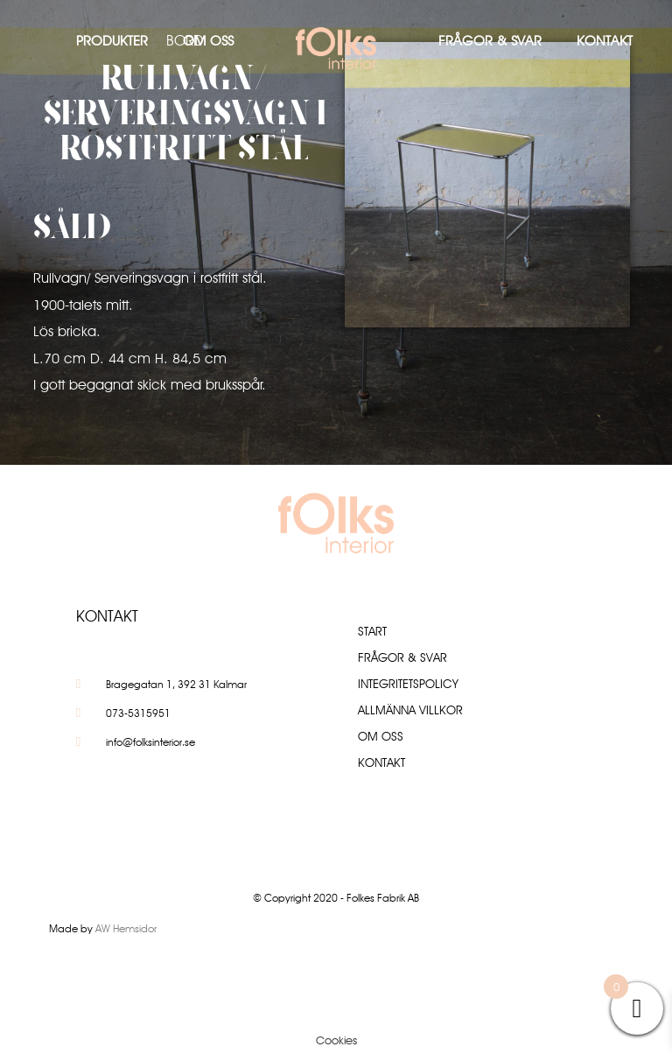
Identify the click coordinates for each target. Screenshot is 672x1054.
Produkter (112, 40)
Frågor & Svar (490, 40)
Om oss (208, 40)
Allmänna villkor (410, 710)
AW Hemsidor (126, 928)
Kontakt (605, 40)
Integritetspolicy (408, 684)
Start (372, 631)
